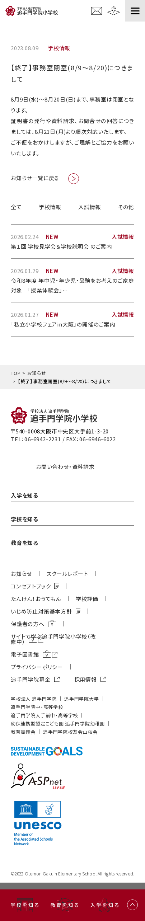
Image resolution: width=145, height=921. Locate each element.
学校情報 (50, 207)
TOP (15, 373)
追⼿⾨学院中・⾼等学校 (37, 707)
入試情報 (89, 207)
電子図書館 (25, 654)
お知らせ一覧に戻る (35, 178)
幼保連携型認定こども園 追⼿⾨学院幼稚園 (58, 723)
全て (16, 207)
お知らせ (36, 373)
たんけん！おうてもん (36, 598)
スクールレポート (67, 573)
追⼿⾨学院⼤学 (81, 698)
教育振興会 (23, 731)
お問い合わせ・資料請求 (65, 466)
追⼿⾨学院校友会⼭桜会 (70, 731)
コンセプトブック (31, 586)
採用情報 (85, 679)
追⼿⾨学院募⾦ (31, 679)
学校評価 (87, 598)
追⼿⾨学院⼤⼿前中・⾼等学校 (44, 715)
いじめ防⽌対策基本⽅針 (41, 611)
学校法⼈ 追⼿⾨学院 (34, 698)
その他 (126, 207)
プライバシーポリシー (37, 666)
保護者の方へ (28, 623)
